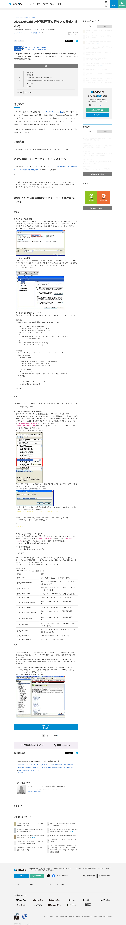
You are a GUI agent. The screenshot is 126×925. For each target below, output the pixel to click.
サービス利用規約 (87, 916)
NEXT (56, 736)
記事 (38, 4)
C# (15, 40)
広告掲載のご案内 (104, 876)
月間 (105, 26)
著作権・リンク (54, 916)
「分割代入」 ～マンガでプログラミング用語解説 (96, 169)
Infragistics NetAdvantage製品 (52, 112)
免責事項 (71, 916)
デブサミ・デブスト (49, 4)
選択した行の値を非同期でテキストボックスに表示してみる (46, 80)
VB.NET (21, 40)
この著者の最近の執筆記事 (36, 792)
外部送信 (109, 916)
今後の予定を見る (97, 208)
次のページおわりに (45, 727)
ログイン (97, 115)
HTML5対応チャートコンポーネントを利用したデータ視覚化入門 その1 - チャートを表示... (46, 767)
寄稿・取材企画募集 (89, 876)
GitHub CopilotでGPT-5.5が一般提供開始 (63, 835)
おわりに (30, 92)
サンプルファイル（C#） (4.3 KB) (35, 47)
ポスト (68, 41)
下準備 (31, 83)
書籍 (59, 4)
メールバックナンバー (97, 105)
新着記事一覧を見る (97, 174)
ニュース (31, 4)
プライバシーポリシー (100, 916)
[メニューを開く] (4, 4)
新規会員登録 (97, 110)
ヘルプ (46, 916)
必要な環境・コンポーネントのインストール (41, 78)
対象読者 (30, 75)
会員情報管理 (63, 916)
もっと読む (20, 772)
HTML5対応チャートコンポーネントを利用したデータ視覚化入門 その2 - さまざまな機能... (46, 764)
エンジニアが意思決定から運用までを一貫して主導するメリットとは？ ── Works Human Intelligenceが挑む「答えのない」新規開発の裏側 (99, 80)
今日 (90, 26)
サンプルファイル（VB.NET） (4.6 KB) (37, 49)
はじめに (30, 72)
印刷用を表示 (19, 753)
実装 (30, 86)
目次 (60, 66)
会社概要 (78, 916)
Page (19, 92)
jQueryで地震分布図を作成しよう (28, 770)
